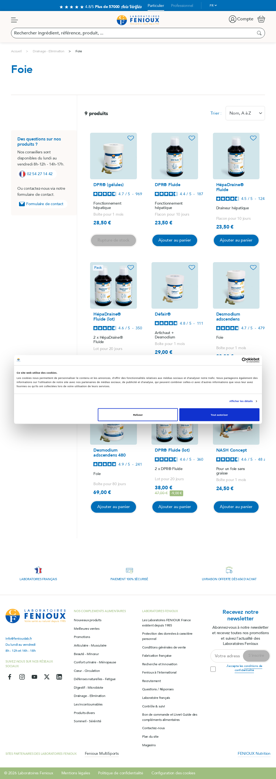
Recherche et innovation (159, 664)
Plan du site (150, 736)
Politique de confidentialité (120, 773)
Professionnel (182, 5)
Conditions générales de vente (164, 647)
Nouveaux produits (87, 620)
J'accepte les (244, 668)
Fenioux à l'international (159, 672)
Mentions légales (75, 773)
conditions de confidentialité (248, 668)
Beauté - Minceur (86, 654)
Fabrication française (157, 655)
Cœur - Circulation (87, 671)
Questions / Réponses (158, 689)
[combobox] (245, 113)
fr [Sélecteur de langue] (211, 5)
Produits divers (84, 713)
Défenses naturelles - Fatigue (95, 679)
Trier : (215, 113)
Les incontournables (88, 704)
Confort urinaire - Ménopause (95, 662)
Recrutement (151, 681)
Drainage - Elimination (89, 696)
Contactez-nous (153, 728)
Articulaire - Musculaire (90, 645)
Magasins (148, 745)
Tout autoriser (219, 414)
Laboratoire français (156, 698)
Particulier (156, 5)
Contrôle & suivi (153, 706)
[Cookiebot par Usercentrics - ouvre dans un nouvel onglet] (235, 360)
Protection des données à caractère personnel (167, 636)
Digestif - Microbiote (88, 687)
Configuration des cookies (173, 773)
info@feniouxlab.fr (19, 638)
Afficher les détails (241, 401)
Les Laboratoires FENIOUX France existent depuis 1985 (166, 623)
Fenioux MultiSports (102, 753)
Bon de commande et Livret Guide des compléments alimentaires (169, 717)
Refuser (138, 414)
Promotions (82, 637)
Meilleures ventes (86, 628)
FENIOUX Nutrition (254, 753)
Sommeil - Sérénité (87, 721)
